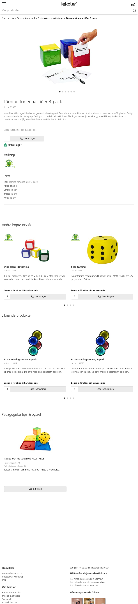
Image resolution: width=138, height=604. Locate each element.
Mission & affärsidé (11, 596)
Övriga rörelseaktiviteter (50, 18)
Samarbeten (7, 599)
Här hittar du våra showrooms (84, 586)
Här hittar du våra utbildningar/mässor (88, 582)
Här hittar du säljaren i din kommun (86, 579)
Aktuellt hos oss (9, 602)
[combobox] (69, 10)
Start (4, 18)
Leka (12, 18)
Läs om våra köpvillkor (12, 574)
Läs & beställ (35, 489)
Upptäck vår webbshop (13, 577)
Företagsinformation (11, 593)
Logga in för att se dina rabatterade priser (89, 568)
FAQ (4, 580)
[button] (59, 91)
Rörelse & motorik (26, 18)
